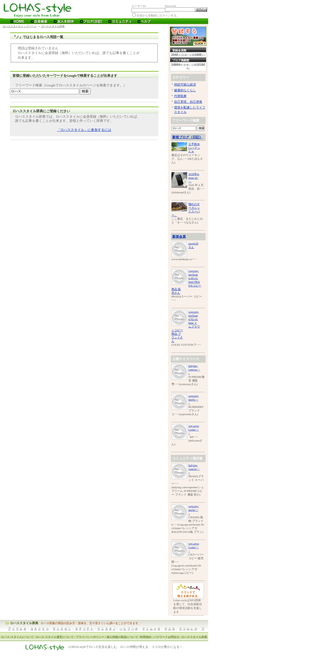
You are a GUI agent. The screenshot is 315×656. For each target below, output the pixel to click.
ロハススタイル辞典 (53, 26)
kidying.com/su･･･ (194, 369)
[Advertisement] (84, 152)
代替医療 (180, 96)
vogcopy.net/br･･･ (193, 399)
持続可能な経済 (185, 84)
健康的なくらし (185, 90)
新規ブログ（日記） (187, 137)
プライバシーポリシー (90, 637)
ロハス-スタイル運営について (55, 637)
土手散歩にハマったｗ (194, 147)
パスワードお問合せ (166, 637)
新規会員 (179, 236)
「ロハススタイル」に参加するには (84, 130)
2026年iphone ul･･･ (193, 177)
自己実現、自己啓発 (188, 102)
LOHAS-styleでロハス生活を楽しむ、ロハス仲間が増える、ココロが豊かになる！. (126, 647)
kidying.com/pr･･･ (194, 469)
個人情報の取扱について (122, 637)
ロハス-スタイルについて (17, 637)
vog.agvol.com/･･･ (193, 429)
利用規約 (145, 637)
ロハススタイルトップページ (19, 26)
